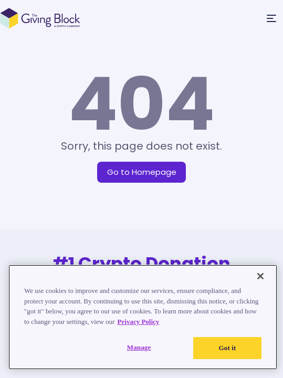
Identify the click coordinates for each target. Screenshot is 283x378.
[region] (142, 317)
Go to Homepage (141, 171)
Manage (139, 347)
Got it (227, 348)
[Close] (260, 276)
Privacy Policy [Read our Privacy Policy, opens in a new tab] (139, 322)
